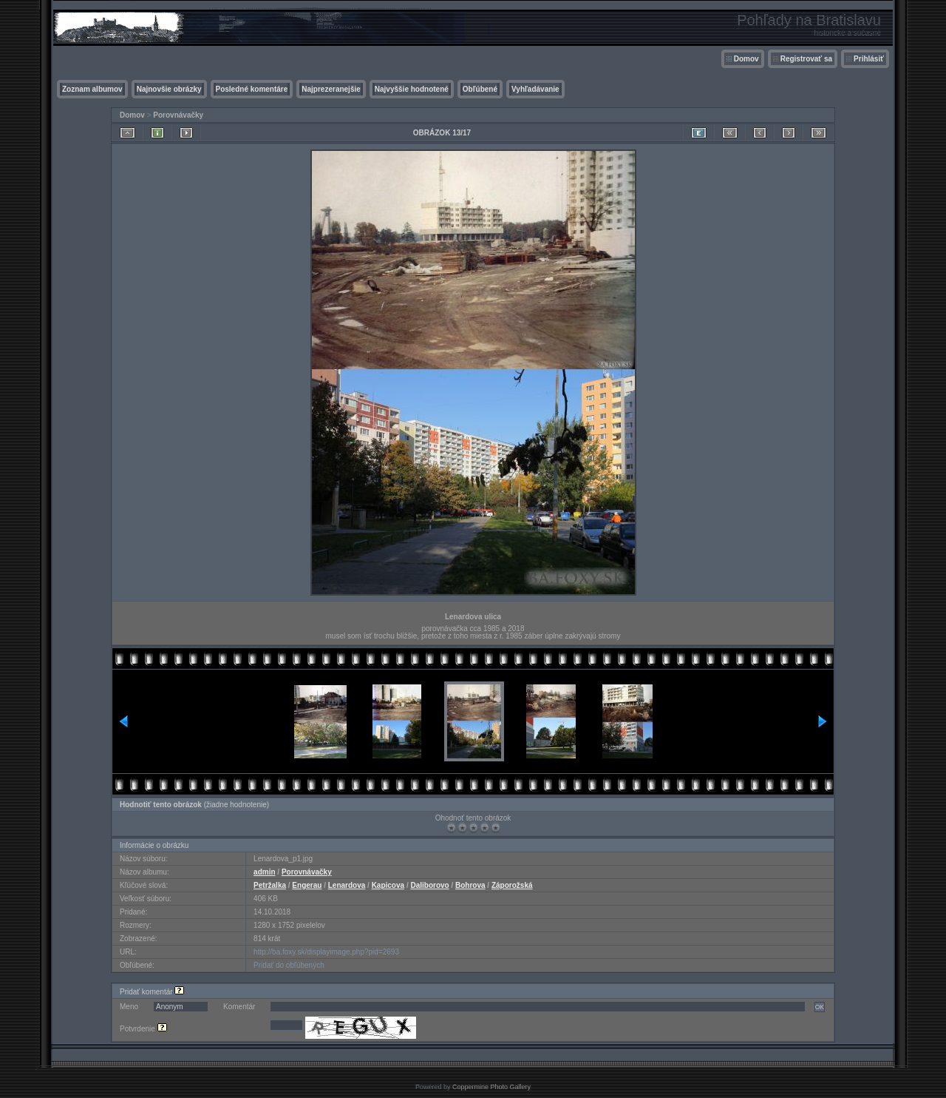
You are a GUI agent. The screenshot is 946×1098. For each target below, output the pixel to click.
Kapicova (388, 885)
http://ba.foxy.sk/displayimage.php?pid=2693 (326, 952)
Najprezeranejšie (331, 89)
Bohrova (470, 885)
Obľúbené (480, 89)
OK (819, 1007)
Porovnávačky (178, 115)
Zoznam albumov (92, 89)
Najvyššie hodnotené (412, 89)
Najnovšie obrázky (169, 89)
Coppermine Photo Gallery (491, 1087)
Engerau (306, 885)
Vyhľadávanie (535, 89)
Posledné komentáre (252, 89)
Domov (746, 59)
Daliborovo (429, 885)
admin (264, 872)
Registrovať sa (806, 59)
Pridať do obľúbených (288, 965)
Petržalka (269, 885)
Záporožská (512, 885)
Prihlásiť (869, 59)
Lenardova (347, 885)
